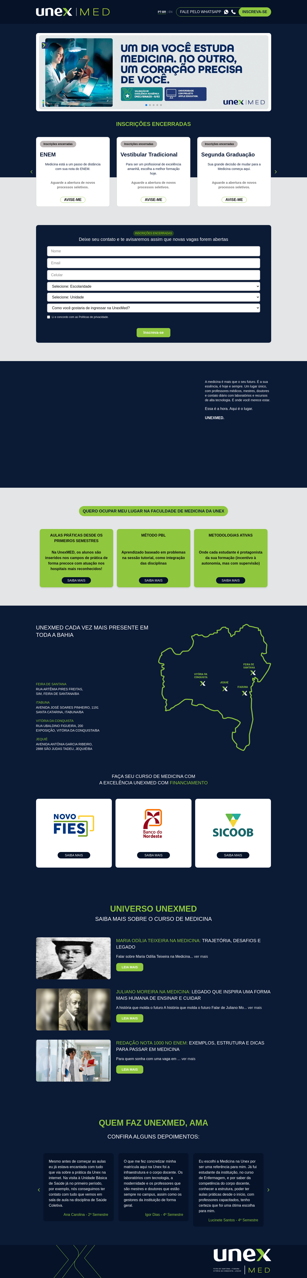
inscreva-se (254, 12)
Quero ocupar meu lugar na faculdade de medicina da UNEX (153, 511)
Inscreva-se (153, 332)
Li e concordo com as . (80, 317)
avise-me (73, 200)
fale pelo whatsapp (200, 12)
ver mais (201, 956)
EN (170, 12)
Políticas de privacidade (93, 317)
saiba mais (76, 580)
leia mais (130, 967)
